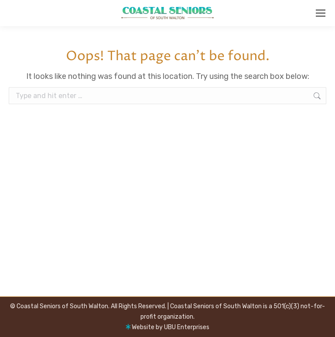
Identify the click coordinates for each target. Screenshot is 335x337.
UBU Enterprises (186, 327)
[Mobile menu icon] (320, 13)
